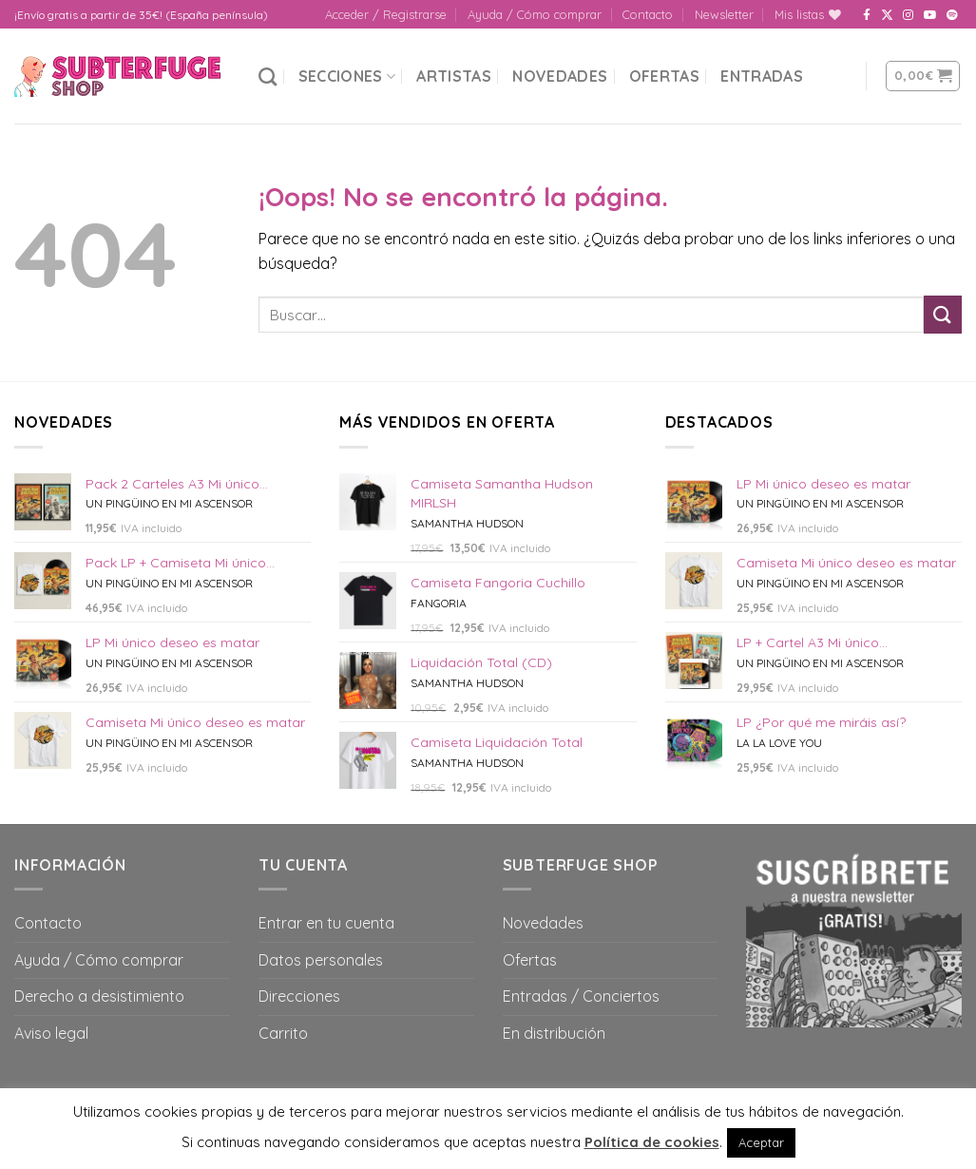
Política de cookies (651, 1142)
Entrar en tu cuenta (326, 922)
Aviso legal (51, 1033)
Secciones (346, 76)
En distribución (554, 1033)
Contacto (647, 14)
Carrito (283, 1033)
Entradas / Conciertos (581, 996)
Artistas (453, 76)
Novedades (559, 76)
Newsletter (724, 14)
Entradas (761, 76)
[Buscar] (267, 76)
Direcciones (299, 996)
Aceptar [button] (761, 1142)
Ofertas (664, 76)
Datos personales (320, 959)
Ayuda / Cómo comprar (535, 14)
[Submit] (943, 314)
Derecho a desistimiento (99, 996)
